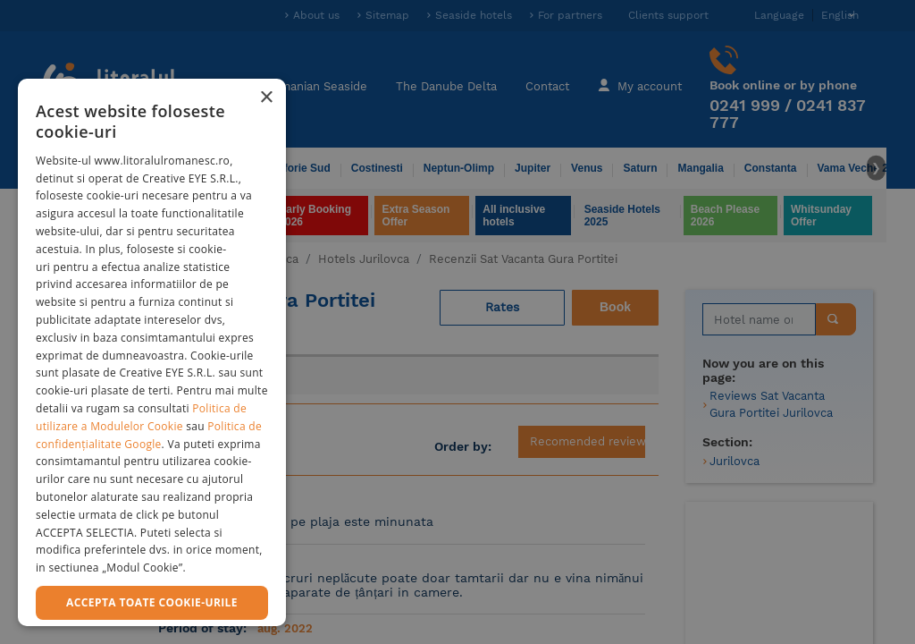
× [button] (266, 98)
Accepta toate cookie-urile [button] (152, 602)
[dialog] (152, 352)
